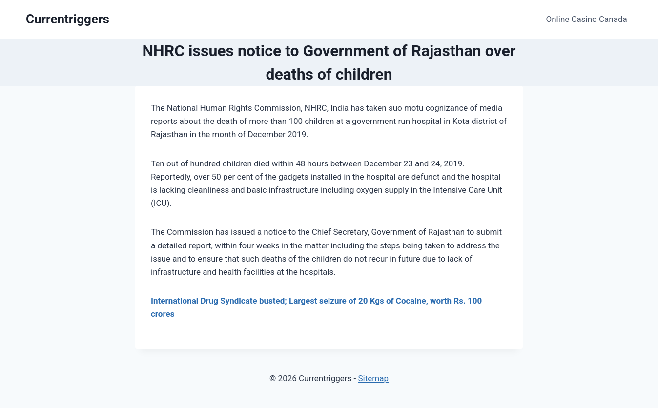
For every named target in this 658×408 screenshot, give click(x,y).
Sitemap (373, 378)
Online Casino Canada (586, 19)
